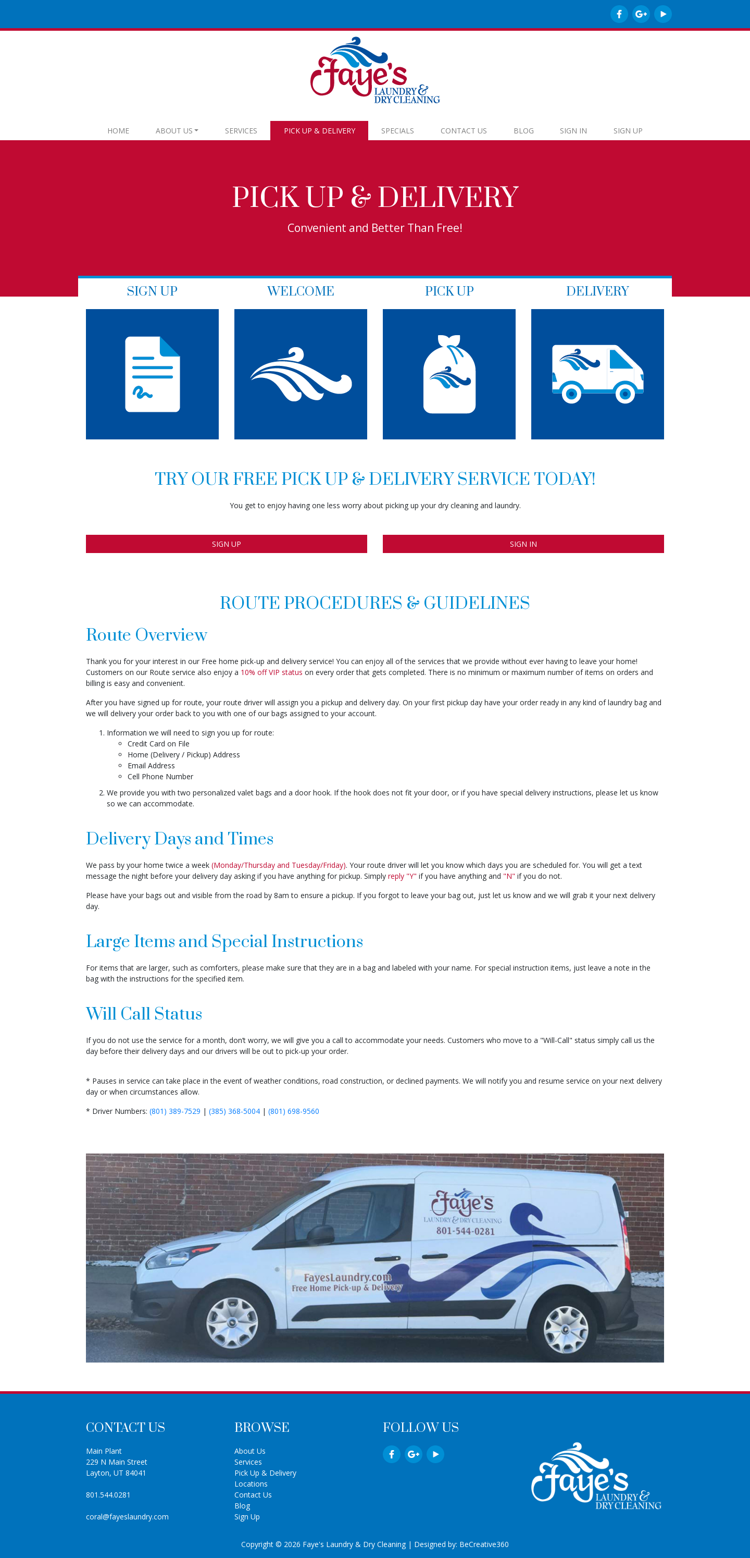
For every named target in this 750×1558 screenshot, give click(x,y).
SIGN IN (573, 131)
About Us (250, 1451)
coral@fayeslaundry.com (127, 1517)
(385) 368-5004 (234, 1111)
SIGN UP (628, 131)
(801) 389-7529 (175, 1111)
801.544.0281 (108, 1495)
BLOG (524, 131)
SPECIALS (397, 131)
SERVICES (241, 131)
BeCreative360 (484, 1544)
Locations (251, 1484)
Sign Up (247, 1517)
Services (248, 1462)
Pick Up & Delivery (265, 1473)
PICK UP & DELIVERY (319, 131)
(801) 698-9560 (293, 1111)
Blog (242, 1506)
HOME (118, 131)
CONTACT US (464, 131)
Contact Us (253, 1495)
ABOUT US (174, 131)
